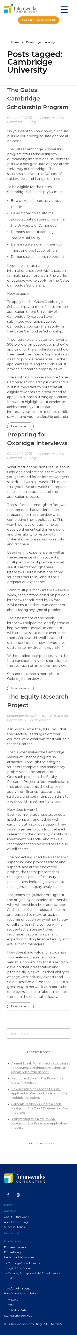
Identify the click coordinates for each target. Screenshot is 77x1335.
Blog (32, 122)
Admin (47, 118)
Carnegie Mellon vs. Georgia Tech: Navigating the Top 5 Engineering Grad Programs (40, 1108)
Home (15, 42)
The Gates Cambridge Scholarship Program (38, 98)
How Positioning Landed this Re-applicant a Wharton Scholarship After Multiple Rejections (40, 1093)
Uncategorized (39, 720)
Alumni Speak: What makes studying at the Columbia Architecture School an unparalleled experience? (40, 1068)
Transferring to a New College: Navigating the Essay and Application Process (39, 1123)
